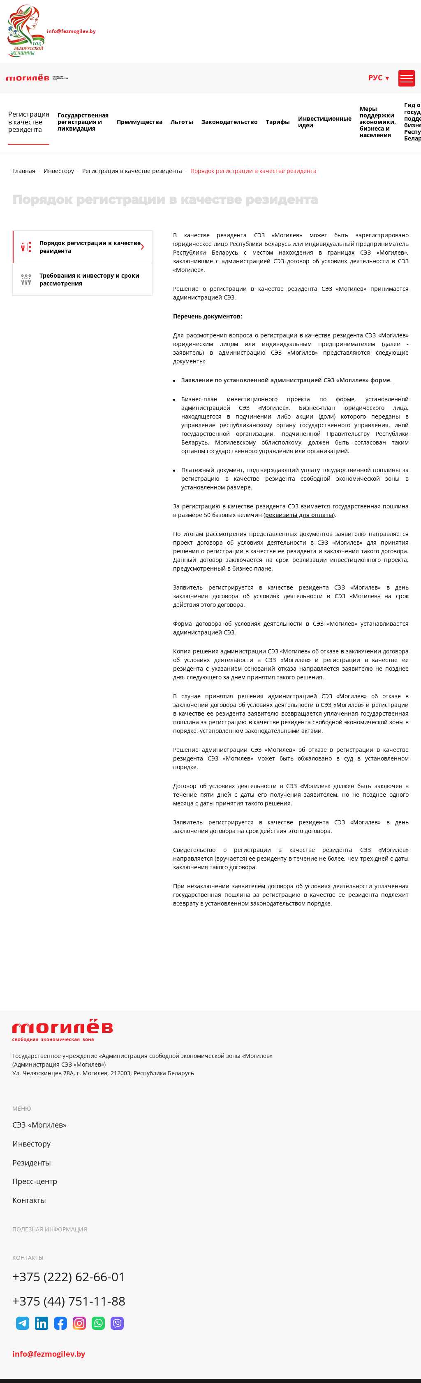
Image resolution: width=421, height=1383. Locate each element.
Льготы (182, 122)
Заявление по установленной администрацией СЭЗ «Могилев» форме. (286, 380)
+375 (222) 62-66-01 (68, 1276)
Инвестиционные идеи (325, 122)
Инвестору (59, 171)
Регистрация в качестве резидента (28, 121)
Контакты (29, 1200)
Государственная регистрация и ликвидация (83, 122)
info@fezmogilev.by (71, 31)
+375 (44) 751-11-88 (68, 1300)
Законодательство (229, 122)
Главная (23, 171)
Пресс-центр (34, 1181)
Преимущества (139, 122)
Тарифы (278, 122)
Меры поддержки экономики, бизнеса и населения (378, 121)
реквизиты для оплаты (299, 515)
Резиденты (31, 1163)
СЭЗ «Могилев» (39, 1125)
